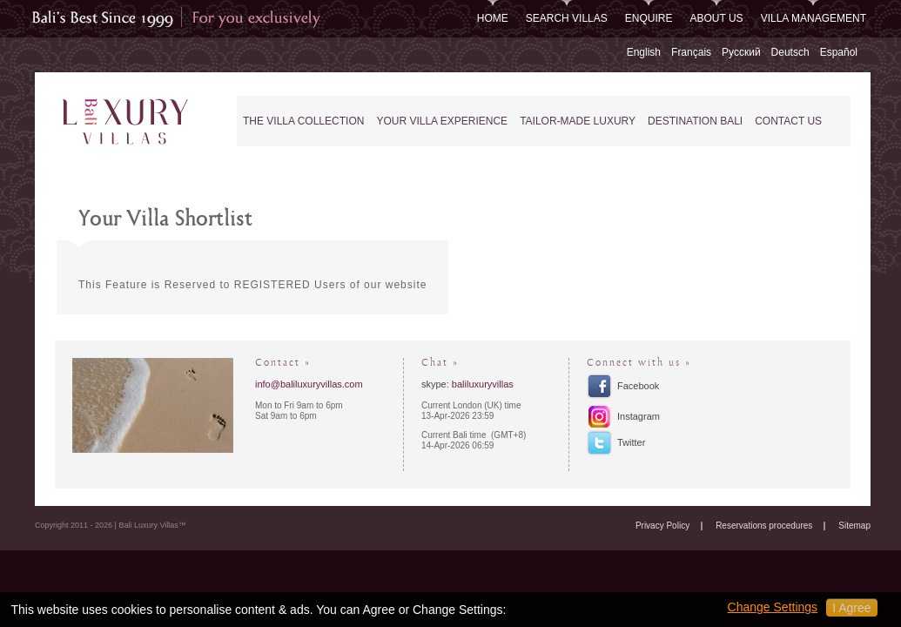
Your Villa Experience (442, 121)
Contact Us (788, 121)
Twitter (631, 442)
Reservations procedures (764, 525)
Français (691, 52)
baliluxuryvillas (483, 384)
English (644, 52)
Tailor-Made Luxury (577, 121)
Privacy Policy (662, 525)
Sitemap (854, 525)
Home (492, 18)
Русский (741, 52)
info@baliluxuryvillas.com (309, 384)
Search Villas (567, 18)
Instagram (638, 416)
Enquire (649, 18)
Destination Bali (695, 121)
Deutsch (790, 52)
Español (838, 52)
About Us (716, 18)
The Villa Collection (303, 121)
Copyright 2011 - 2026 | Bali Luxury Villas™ (110, 525)
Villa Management (813, 18)
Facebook (638, 386)
